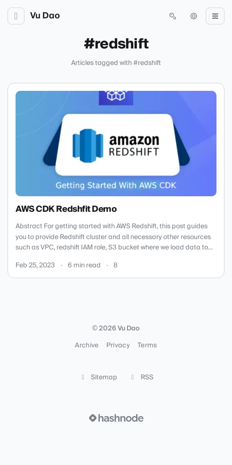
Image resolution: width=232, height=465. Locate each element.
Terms (147, 345)
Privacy (118, 345)
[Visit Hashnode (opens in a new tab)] (116, 418)
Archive (86, 345)
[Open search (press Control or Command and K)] (172, 16)
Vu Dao (45, 16)
